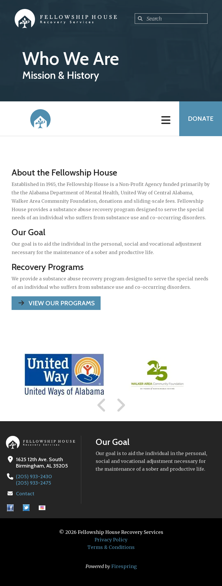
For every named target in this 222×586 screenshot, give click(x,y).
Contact (25, 493)
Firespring (124, 566)
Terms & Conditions (111, 547)
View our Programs (56, 303)
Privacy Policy (111, 540)
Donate (200, 119)
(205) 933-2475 (33, 483)
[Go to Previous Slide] (101, 405)
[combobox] (171, 18)
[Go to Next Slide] (120, 405)
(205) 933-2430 (34, 476)
